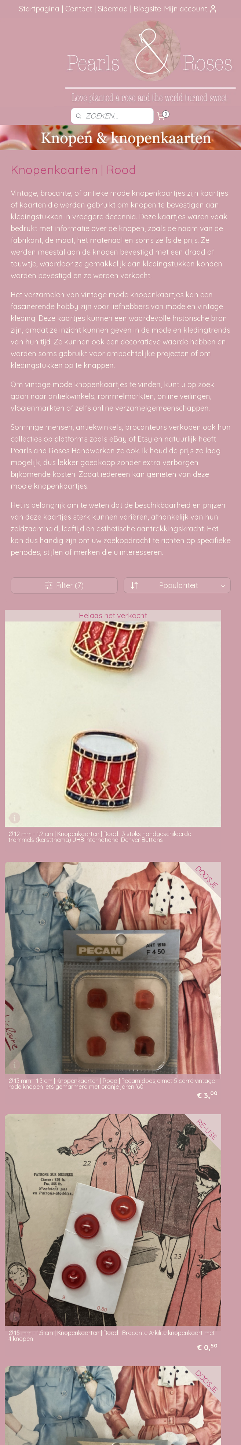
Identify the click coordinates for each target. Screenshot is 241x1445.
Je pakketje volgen (115, 1254)
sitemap (98, 1431)
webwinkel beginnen (137, 1431)
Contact (78, 8)
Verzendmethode (113, 1246)
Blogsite (147, 8)
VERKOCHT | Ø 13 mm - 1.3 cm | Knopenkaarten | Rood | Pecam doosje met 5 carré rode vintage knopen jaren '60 (60, 1171)
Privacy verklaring (113, 1288)
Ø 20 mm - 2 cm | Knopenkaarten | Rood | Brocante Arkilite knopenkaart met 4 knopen (178, 1016)
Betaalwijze (106, 1279)
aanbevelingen (40, 1263)
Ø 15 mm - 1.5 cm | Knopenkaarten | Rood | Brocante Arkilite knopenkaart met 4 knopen (58, 869)
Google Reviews (32, 1288)
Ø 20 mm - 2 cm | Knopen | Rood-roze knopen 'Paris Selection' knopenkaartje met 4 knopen (58, 1016)
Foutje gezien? (200, 1238)
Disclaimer (104, 1296)
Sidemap (113, 8)
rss (112, 1431)
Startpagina (39, 8)
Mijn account (191, 8)
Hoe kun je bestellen (116, 1238)
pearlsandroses (107, 1354)
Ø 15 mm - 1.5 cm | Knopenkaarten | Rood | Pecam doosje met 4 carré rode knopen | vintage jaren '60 (175, 869)
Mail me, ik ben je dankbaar (200, 1254)
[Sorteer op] (177, 585)
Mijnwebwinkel (199, 1431)
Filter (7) (64, 585)
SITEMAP (42, 1377)
